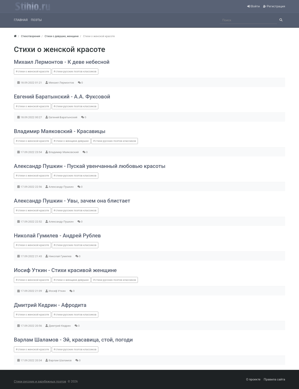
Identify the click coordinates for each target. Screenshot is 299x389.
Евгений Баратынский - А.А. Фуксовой (62, 97)
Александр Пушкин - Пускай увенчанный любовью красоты (89, 166)
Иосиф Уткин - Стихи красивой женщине (65, 270)
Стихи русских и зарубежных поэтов (40, 381)
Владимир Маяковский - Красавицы (59, 131)
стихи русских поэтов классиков (75, 71)
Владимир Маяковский (64, 152)
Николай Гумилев (60, 256)
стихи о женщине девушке (72, 140)
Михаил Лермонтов (62, 82)
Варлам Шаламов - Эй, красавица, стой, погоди (73, 340)
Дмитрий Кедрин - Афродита (50, 305)
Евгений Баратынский (63, 117)
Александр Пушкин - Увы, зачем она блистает (72, 201)
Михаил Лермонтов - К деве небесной (62, 62)
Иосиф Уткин (57, 290)
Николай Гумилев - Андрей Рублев (57, 236)
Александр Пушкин (61, 186)
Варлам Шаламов (60, 360)
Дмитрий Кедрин (60, 325)
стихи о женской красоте (33, 71)
